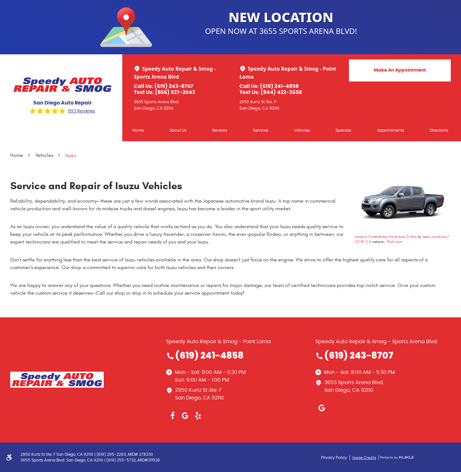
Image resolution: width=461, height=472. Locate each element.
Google (185, 415)
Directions (439, 130)
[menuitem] (138, 130)
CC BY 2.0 (363, 242)
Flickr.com (394, 242)
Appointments (390, 130)
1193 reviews (81, 111)
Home (138, 130)
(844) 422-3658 (281, 92)
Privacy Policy (334, 458)
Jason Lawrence (434, 237)
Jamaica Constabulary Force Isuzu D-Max (386, 237)
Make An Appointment (400, 70)
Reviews (219, 130)
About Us (177, 130)
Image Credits (364, 457)
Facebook (172, 415)
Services (260, 130)
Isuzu (70, 155)
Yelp (198, 415)
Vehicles (302, 130)
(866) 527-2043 (175, 92)
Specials (343, 130)
